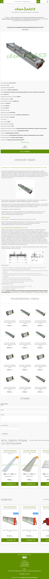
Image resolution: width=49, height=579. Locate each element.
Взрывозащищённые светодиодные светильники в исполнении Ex (27, 17)
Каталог (7, 17)
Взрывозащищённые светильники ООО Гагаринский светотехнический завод (21, 19)
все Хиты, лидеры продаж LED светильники (39, 440)
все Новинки (46, 499)
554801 (18, 1)
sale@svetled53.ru (26, 1)
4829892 (24, 564)
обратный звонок (47, 1)
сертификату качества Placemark (28, 577)
